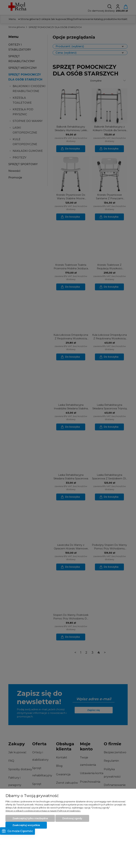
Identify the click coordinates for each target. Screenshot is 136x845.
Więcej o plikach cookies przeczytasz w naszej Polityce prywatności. (43, 810)
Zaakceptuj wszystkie (26, 825)
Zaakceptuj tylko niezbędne (30, 818)
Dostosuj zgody (72, 818)
